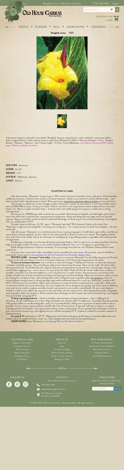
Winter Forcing (22, 349)
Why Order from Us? (102, 349)
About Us (62, 343)
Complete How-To (22, 346)
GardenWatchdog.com (101, 356)
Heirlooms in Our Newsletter (102, 346)
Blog (62, 346)
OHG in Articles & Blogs (62, 352)
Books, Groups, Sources (62, 356)
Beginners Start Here (22, 343)
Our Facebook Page (62, 349)
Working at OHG (62, 359)
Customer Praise (102, 352)
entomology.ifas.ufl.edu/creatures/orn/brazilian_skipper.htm (60, 254)
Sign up (117, 389)
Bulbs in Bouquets (22, 352)
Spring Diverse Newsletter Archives (66, 321)
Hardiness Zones (22, 356)
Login (115, 3)
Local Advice (22, 359)
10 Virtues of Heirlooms (101, 343)
